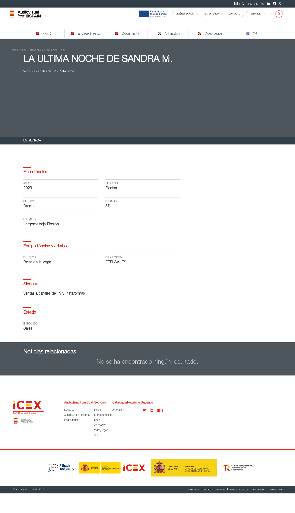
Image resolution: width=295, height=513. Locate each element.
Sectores (100, 402)
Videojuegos (101, 430)
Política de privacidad (215, 490)
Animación (100, 425)
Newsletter (134, 402)
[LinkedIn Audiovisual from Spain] (269, 3)
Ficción (98, 410)
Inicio (15, 50)
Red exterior (71, 420)
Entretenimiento (103, 415)
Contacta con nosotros (77, 415)
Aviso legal (193, 490)
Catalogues (119, 402)
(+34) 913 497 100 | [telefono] (253, 3)
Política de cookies (239, 490)
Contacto (234, 14)
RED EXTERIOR (211, 14)
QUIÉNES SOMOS (185, 14)
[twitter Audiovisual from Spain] (280, 3)
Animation (118, 410)
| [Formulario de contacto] (237, 3)
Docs (97, 420)
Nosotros (69, 410)
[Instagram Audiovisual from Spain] (275, 3)
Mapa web (258, 490)
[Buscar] (277, 13)
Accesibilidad (275, 490)
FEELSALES (115, 262)
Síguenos (147, 402)
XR (96, 435)
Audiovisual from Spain (79, 402)
